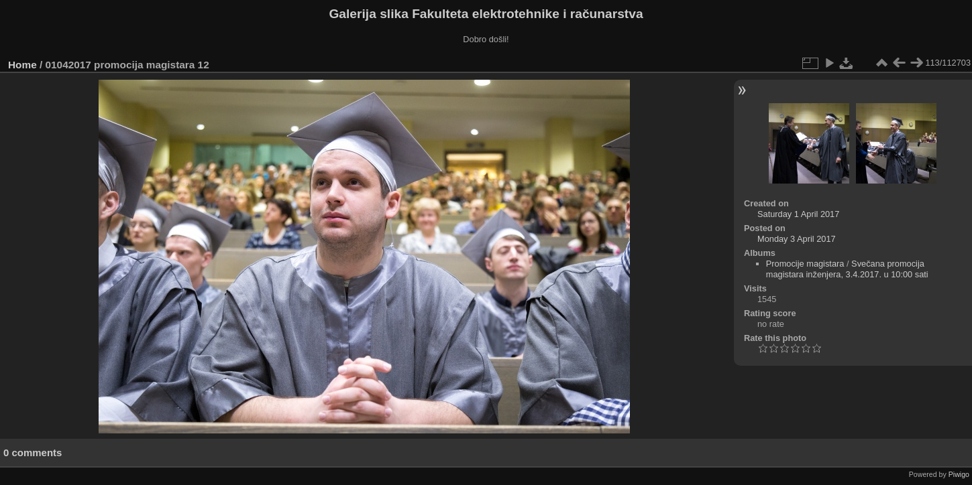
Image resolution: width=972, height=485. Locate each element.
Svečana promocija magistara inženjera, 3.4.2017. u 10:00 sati (847, 269)
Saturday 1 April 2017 (798, 214)
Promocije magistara (805, 264)
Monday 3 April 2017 (796, 239)
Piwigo (959, 474)
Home (22, 64)
